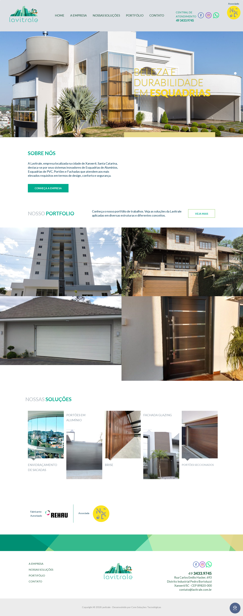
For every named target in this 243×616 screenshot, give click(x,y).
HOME (59, 15)
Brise (109, 465)
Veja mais (201, 213)
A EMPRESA (78, 15)
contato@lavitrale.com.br (195, 589)
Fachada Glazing (157, 415)
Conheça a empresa (48, 188)
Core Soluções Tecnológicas (146, 607)
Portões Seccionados (198, 464)
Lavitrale (106, 607)
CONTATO (156, 15)
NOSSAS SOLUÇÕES (106, 15)
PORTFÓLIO (134, 15)
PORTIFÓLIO (37, 575)
